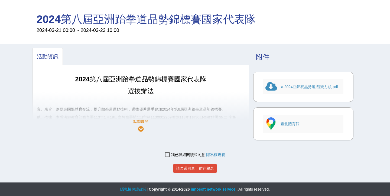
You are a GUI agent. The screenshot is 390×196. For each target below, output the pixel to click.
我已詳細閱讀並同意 (185, 154)
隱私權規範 (215, 154)
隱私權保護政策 (133, 189)
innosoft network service (213, 189)
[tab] (47, 56)
